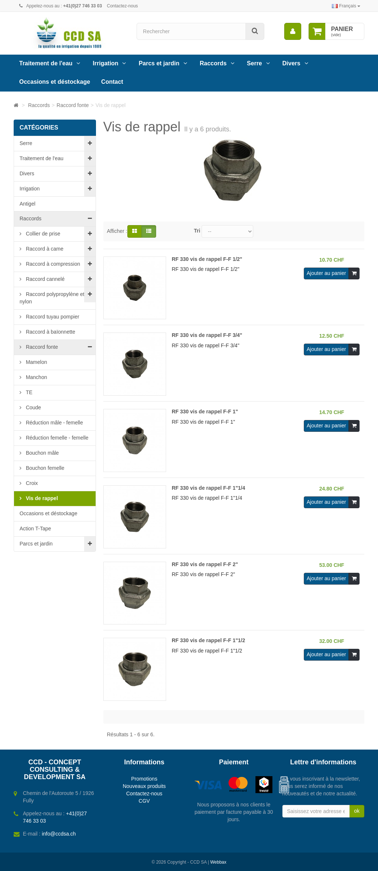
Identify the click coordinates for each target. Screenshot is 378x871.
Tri (197, 231)
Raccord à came (43, 249)
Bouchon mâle (41, 453)
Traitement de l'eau (45, 63)
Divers (291, 63)
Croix (31, 483)
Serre (254, 63)
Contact (112, 82)
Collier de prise (42, 234)
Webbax (218, 862)
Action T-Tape (35, 528)
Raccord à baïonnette (49, 332)
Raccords (213, 63)
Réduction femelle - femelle (56, 438)
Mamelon (35, 362)
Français (346, 5)
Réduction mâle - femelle (53, 423)
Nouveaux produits (144, 786)
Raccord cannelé (44, 279)
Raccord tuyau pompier (51, 317)
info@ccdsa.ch (59, 834)
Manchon (35, 377)
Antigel (27, 204)
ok (357, 811)
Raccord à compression (52, 264)
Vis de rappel (41, 498)
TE (28, 392)
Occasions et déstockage (54, 82)
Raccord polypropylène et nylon (52, 297)
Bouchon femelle (44, 468)
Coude (32, 407)
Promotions (144, 779)
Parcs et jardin (159, 63)
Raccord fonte (41, 347)
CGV (144, 801)
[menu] (292, 31)
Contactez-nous (122, 5)
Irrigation (105, 63)
